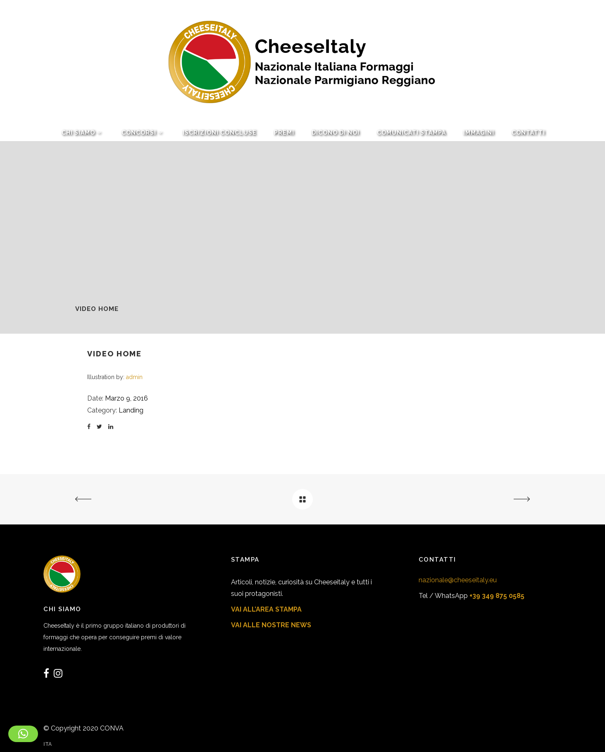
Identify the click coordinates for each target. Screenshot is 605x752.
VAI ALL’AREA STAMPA (266, 609)
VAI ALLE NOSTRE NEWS (271, 625)
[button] (23, 734)
